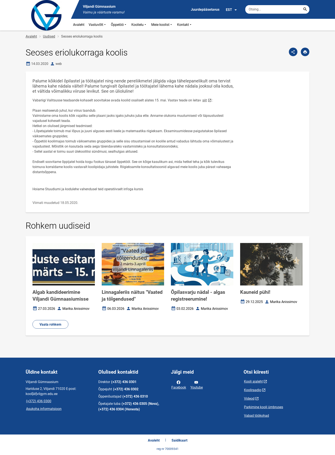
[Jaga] (293, 52)
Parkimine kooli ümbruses (263, 407)
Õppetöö (119, 25)
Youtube (196, 384)
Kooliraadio (252, 390)
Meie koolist (162, 25)
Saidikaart (179, 440)
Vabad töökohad (256, 416)
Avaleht (78, 25)
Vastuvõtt (98, 25)
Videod (249, 398)
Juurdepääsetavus (205, 9)
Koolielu (139, 25)
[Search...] (305, 9)
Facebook (178, 384)
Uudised (49, 36)
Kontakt (184, 25)
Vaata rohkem (50, 324)
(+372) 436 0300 (38, 401)
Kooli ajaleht (253, 381)
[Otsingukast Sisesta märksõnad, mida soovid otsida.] (277, 9)
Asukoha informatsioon (44, 409)
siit (207, 100)
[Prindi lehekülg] (305, 52)
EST (231, 9)
